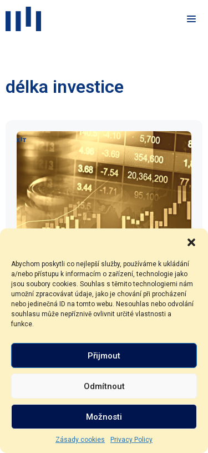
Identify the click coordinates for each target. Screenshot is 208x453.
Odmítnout (104, 386)
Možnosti (104, 417)
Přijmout (104, 356)
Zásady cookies (80, 440)
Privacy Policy (131, 440)
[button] (191, 242)
